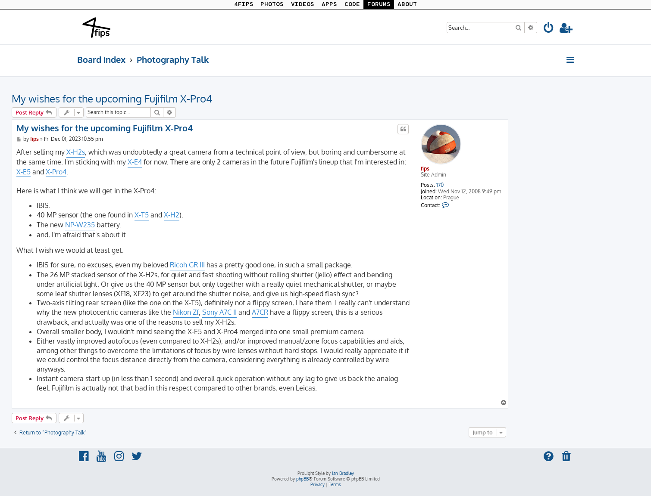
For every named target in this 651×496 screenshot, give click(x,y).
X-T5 (142, 215)
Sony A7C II (219, 312)
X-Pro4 (56, 171)
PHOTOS (272, 4)
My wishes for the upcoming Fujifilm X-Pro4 (112, 98)
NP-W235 (80, 224)
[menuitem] (548, 29)
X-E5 (23, 171)
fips (425, 168)
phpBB (302, 478)
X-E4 (135, 162)
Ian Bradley (343, 473)
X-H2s (75, 152)
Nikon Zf (186, 312)
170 (440, 185)
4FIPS (244, 4)
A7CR (260, 312)
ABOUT (407, 4)
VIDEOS (302, 4)
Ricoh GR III (187, 264)
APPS (329, 4)
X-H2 (171, 215)
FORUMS (379, 4)
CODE (352, 4)
